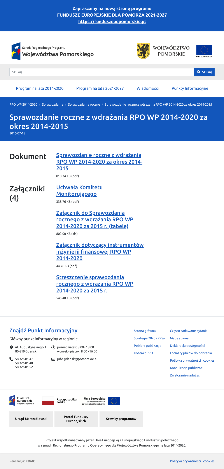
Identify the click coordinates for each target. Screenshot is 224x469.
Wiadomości (148, 88)
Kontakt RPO (143, 353)
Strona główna (145, 331)
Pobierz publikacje (147, 345)
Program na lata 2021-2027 (100, 88)
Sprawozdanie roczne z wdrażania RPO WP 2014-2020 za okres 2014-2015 (99, 161)
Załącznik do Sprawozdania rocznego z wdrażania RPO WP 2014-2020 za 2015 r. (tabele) (94, 219)
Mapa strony (179, 338)
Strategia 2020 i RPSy (149, 338)
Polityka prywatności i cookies (192, 360)
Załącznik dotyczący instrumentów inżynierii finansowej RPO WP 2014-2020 (100, 251)
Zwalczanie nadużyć (185, 375)
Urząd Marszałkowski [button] (31, 419)
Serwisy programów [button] (121, 419)
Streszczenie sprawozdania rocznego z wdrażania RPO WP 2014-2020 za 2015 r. (94, 284)
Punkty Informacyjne (190, 88)
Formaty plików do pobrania (191, 353)
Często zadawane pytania (189, 331)
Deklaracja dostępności (187, 345)
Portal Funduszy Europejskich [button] (76, 419)
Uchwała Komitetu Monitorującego (79, 190)
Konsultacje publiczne (186, 368)
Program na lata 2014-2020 (39, 88)
